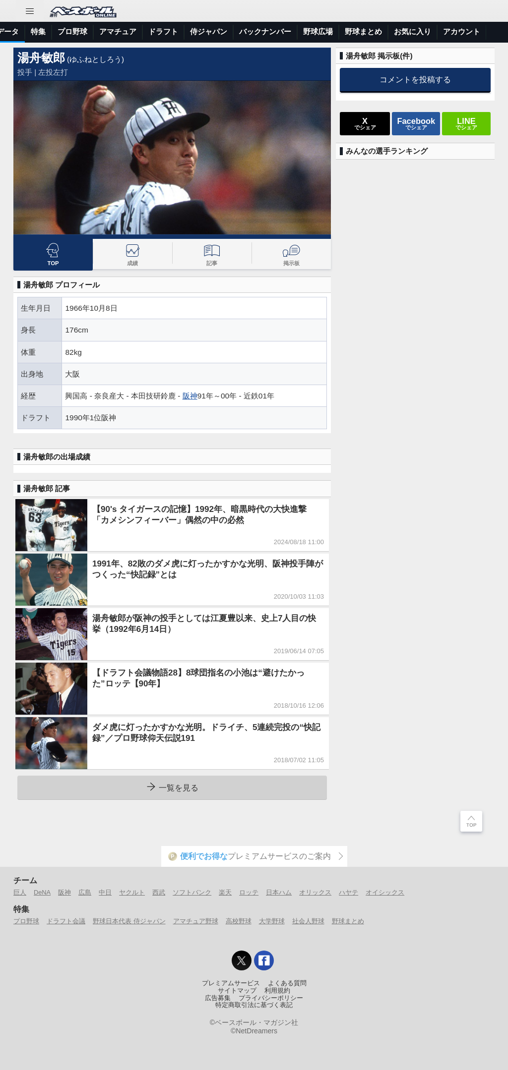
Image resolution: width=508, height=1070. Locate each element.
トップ (17, 31)
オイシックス (385, 892)
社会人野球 (308, 921)
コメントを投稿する (415, 79)
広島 (84, 892)
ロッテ (248, 892)
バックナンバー (437, 31)
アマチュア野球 (195, 921)
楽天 (225, 892)
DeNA (42, 892)
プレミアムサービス (231, 983)
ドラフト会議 (66, 921)
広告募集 (218, 998)
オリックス (315, 892)
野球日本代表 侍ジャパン (129, 921)
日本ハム (279, 892)
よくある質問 (287, 983)
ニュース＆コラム (70, 31)
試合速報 (126, 31)
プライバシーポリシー (271, 998)
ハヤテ (348, 892)
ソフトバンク (192, 892)
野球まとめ (348, 921)
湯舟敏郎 (41, 57)
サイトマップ (237, 990)
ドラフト (335, 31)
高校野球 (239, 921)
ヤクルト (132, 892)
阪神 (190, 396)
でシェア (365, 123)
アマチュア (289, 31)
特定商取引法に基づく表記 (254, 1005)
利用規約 (277, 990)
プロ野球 (244, 31)
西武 (158, 892)
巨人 (19, 892)
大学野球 (272, 921)
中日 (105, 892)
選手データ (171, 31)
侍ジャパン (380, 31)
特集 (209, 31)
